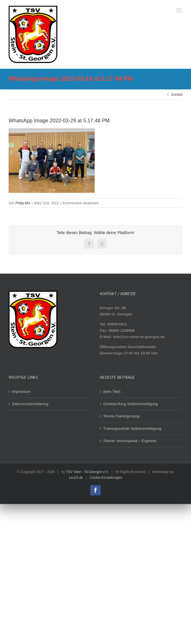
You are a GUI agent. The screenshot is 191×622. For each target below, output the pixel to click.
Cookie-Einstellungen (105, 478)
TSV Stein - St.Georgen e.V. (87, 472)
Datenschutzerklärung (30, 404)
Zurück (176, 94)
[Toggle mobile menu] (179, 10)
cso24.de (76, 478)
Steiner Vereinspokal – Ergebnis (129, 441)
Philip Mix (22, 203)
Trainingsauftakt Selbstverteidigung (132, 428)
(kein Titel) (111, 391)
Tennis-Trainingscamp (121, 416)
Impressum (21, 391)
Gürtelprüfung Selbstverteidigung (130, 404)
